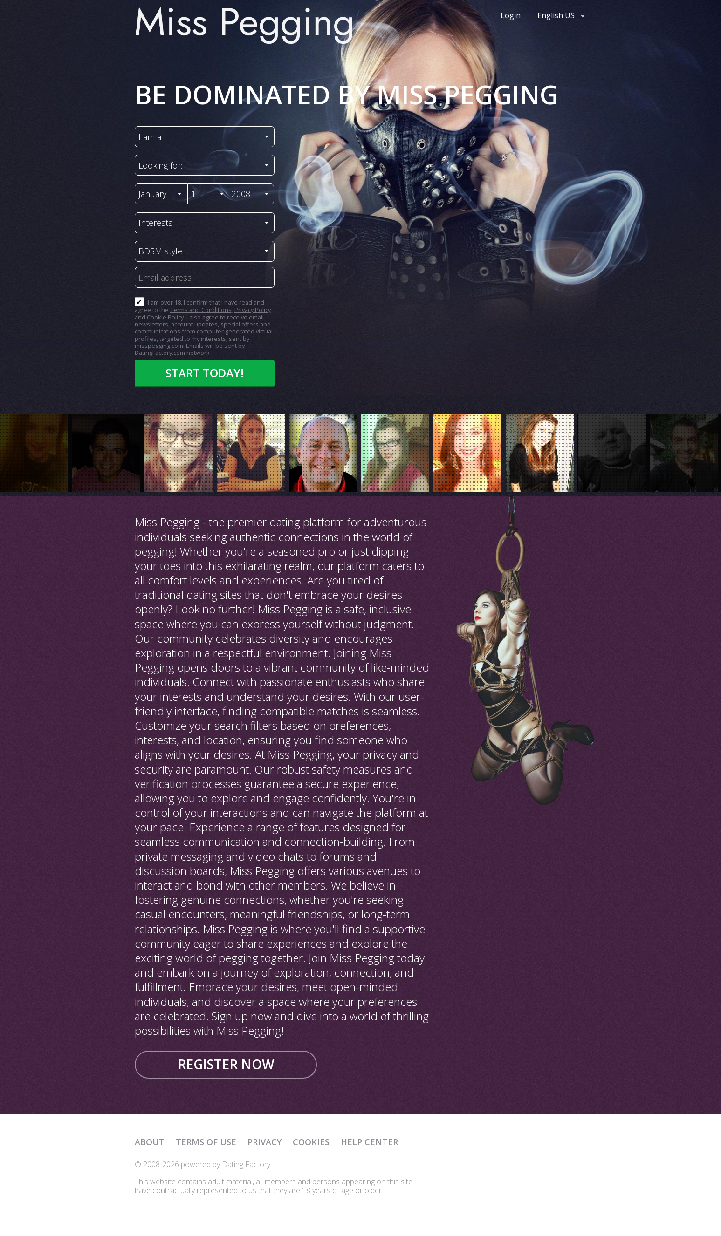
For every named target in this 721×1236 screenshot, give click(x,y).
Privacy (264, 1142)
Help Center (369, 1142)
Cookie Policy (165, 317)
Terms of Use (206, 1142)
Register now (226, 1064)
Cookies (311, 1142)
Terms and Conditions (201, 310)
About (150, 1142)
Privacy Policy (252, 310)
